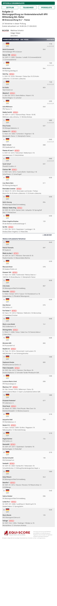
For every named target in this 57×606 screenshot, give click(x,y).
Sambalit (9, 463)
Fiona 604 (9, 291)
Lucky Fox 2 (10, 501)
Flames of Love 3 (11, 150)
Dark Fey (9, 74)
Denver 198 (10, 55)
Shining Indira (10, 330)
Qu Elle (8, 227)
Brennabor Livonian (12, 188)
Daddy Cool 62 (10, 112)
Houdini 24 (9, 349)
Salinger (9, 520)
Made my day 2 (11, 253)
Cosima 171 (10, 131)
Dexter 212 (9, 425)
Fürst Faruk (10, 406)
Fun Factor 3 (10, 310)
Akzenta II (9, 93)
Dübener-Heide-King (13, 208)
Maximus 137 (10, 387)
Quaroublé (9, 444)
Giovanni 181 (10, 272)
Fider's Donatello (11, 368)
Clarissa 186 (10, 169)
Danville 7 (9, 482)
